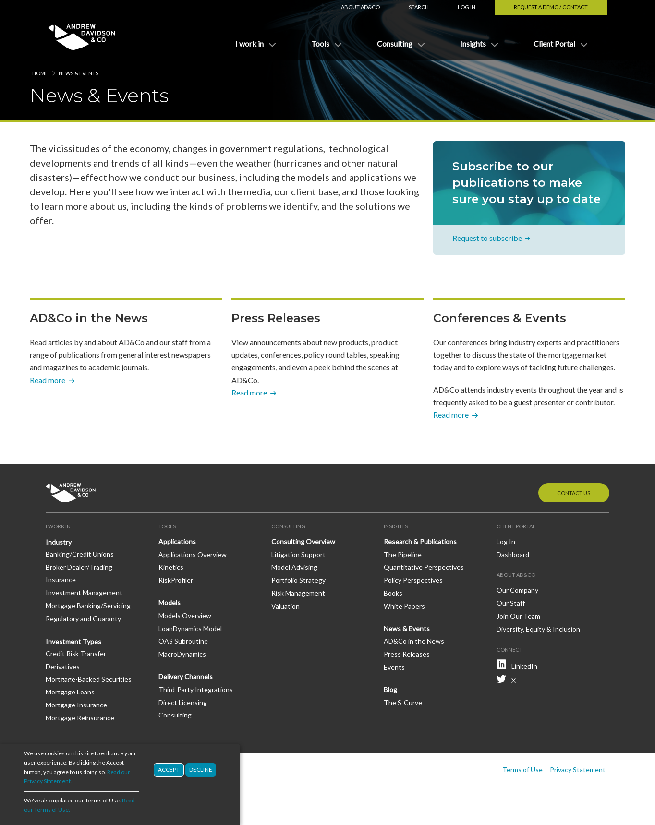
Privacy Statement (578, 769)
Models (169, 602)
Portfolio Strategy (298, 580)
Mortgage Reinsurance (80, 718)
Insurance (61, 579)
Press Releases (407, 654)
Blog (390, 689)
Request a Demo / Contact (551, 7)
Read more (47, 379)
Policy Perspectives (413, 580)
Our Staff (511, 603)
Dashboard (513, 554)
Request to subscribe (487, 238)
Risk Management (298, 593)
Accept (169, 769)
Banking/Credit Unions (80, 554)
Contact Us (573, 493)
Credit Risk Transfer (76, 653)
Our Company (517, 590)
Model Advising (294, 567)
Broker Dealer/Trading (79, 567)
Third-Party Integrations (195, 689)
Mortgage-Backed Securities (89, 679)
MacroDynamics (182, 654)
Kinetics (170, 567)
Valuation (285, 606)
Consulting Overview (303, 542)
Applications (177, 542)
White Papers (404, 606)
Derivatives (63, 666)
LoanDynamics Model (190, 628)
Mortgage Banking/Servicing (88, 605)
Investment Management (84, 592)
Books (393, 593)
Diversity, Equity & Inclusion (538, 629)
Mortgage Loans (70, 692)
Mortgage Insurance (76, 705)
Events (394, 667)
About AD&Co (360, 7)
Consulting (175, 715)
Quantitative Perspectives (424, 567)
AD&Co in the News (414, 641)
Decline (200, 769)
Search (419, 7)
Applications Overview (192, 554)
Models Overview (184, 615)
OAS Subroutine (183, 641)
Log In (466, 7)
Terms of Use (522, 769)
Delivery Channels (185, 676)
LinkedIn (524, 666)
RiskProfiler (175, 580)
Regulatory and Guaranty (83, 618)
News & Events (407, 628)
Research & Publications (420, 542)
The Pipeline (403, 554)
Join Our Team (518, 616)
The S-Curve (403, 702)
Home (40, 73)
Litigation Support (298, 554)
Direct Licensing (182, 702)
